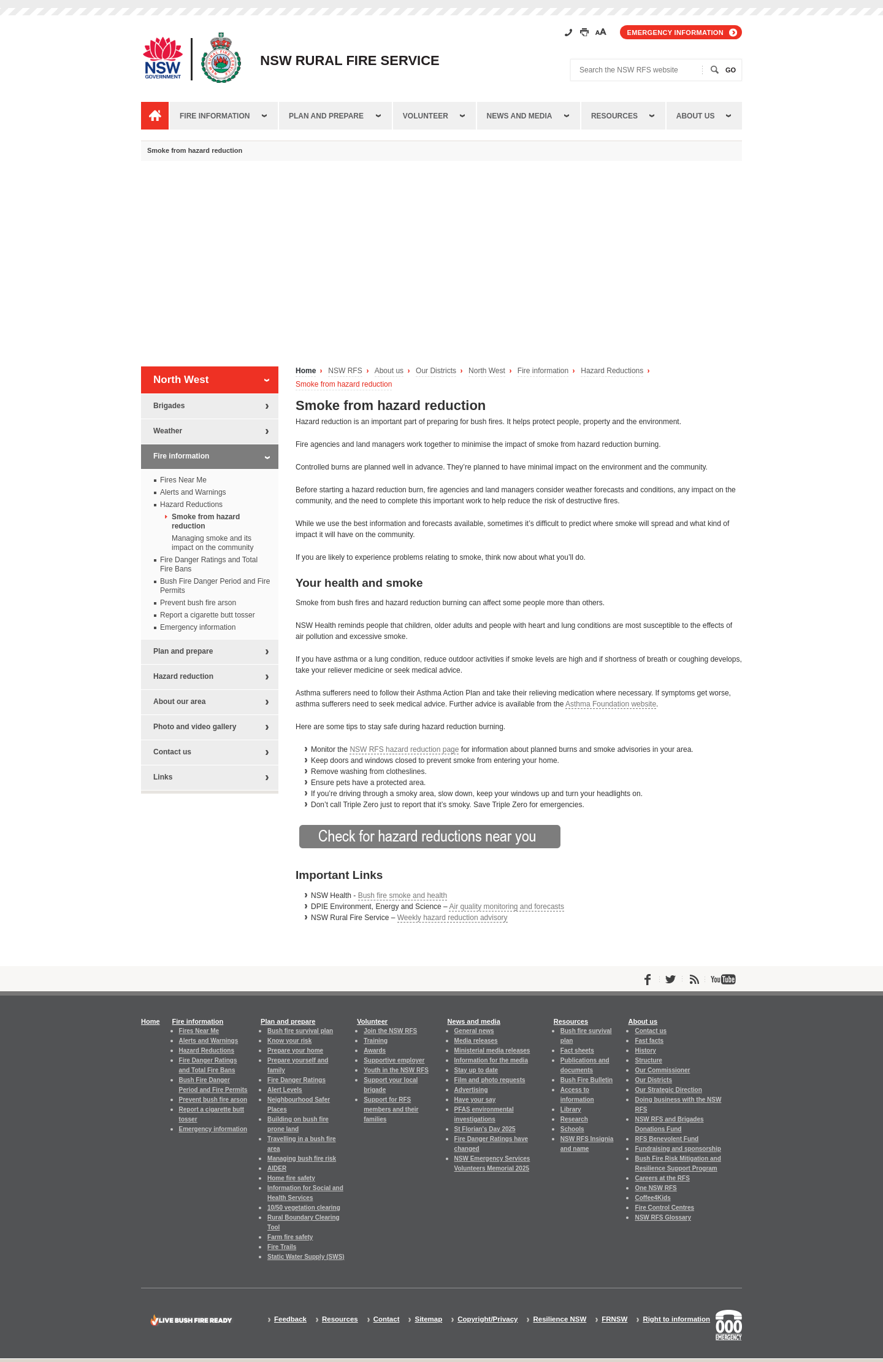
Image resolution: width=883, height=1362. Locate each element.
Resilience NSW (559, 1319)
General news (474, 1030)
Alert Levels (284, 1089)
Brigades (169, 405)
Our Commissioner (662, 1070)
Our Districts (436, 371)
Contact (386, 1319)
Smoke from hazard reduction (344, 385)
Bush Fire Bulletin (586, 1080)
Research (574, 1119)
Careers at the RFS (662, 1178)
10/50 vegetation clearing (303, 1207)
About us (695, 116)
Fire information (215, 116)
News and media (519, 116)
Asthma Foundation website (610, 704)
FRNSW (614, 1319)
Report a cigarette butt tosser (207, 615)
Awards (375, 1050)
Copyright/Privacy (487, 1319)
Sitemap (428, 1319)
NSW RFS (345, 371)
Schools (572, 1129)
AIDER (276, 1168)
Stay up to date (476, 1070)
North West (486, 371)
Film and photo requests (490, 1080)
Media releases (476, 1040)
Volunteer (425, 116)
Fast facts (649, 1040)
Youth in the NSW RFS (396, 1070)
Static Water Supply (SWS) (306, 1256)
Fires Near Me (183, 480)
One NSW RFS (655, 1188)
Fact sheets (577, 1050)
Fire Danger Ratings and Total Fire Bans (209, 564)
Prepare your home (295, 1050)
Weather (167, 431)
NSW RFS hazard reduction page (404, 749)
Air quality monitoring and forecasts (506, 906)
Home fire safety (291, 1178)
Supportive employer (394, 1060)
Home (306, 371)
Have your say (475, 1099)
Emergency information (675, 32)
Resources (614, 116)
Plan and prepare (326, 116)
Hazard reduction (183, 676)
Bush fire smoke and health (402, 895)
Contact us (172, 752)
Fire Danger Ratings (296, 1080)
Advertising (471, 1089)
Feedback (290, 1319)
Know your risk (289, 1040)
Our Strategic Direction (668, 1089)
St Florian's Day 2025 (485, 1129)
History (645, 1050)
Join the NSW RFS (390, 1030)
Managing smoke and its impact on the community (212, 543)
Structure (648, 1060)
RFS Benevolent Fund (666, 1139)
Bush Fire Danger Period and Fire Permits (215, 586)
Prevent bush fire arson (198, 602)
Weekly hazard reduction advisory (452, 917)
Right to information (676, 1319)
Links (162, 777)
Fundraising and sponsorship (678, 1148)
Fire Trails (281, 1247)
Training (376, 1040)
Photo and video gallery (194, 726)
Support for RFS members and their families (391, 1109)
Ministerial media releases (492, 1050)
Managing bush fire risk (301, 1158)
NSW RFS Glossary (663, 1217)
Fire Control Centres (664, 1207)
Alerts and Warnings (193, 492)
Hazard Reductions (612, 371)
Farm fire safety (290, 1237)
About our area (179, 701)
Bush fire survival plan (300, 1030)
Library (570, 1109)
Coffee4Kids (652, 1197)
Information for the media (491, 1060)
